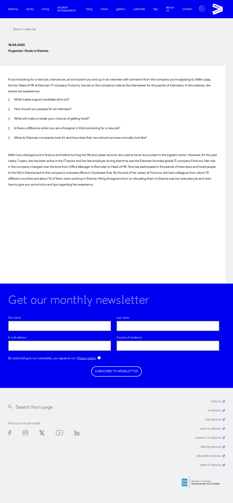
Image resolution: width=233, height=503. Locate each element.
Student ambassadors (66, 9)
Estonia (13, 9)
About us (170, 9)
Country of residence (129, 338)
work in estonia (210, 428)
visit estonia (213, 419)
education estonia (209, 456)
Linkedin (77, 433)
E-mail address (17, 338)
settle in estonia (210, 465)
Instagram (25, 433)
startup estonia (211, 446)
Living (45, 9)
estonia (216, 401)
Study (30, 9)
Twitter (42, 433)
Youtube (59, 433)
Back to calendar (24, 29)
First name (14, 318)
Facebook (9, 433)
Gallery (120, 9)
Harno (202, 482)
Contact (187, 9)
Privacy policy (86, 358)
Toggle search (202, 9)
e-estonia (214, 410)
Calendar (139, 9)
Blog (89, 9)
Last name (122, 318)
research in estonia (208, 437)
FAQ (155, 9)
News (104, 9)
